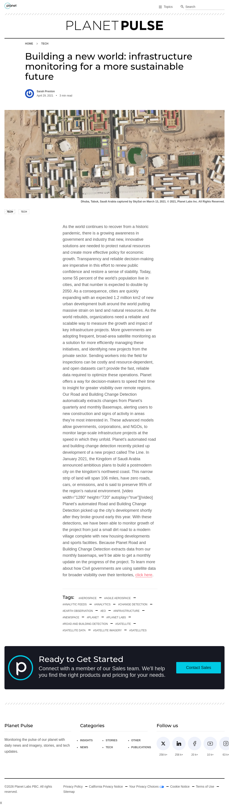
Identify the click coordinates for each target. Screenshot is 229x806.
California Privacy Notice (106, 786)
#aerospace (88, 598)
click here (143, 575)
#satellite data (74, 630)
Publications (141, 747)
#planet (93, 617)
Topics (166, 7)
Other (136, 740)
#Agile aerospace (117, 598)
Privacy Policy (73, 786)
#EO (103, 611)
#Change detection (132, 604)
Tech (45, 43)
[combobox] (205, 7)
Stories (111, 740)
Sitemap (68, 791)
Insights (86, 740)
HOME (29, 43)
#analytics (102, 604)
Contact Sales (198, 667)
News (84, 747)
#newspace (71, 617)
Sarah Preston (46, 91)
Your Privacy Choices (146, 786)
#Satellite (123, 623)
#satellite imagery (107, 630)
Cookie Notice (180, 786)
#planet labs (116, 617)
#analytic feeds (75, 604)
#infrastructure (126, 611)
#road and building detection (85, 623)
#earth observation (78, 611)
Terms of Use (205, 786)
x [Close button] (1, 802)
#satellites (137, 630)
